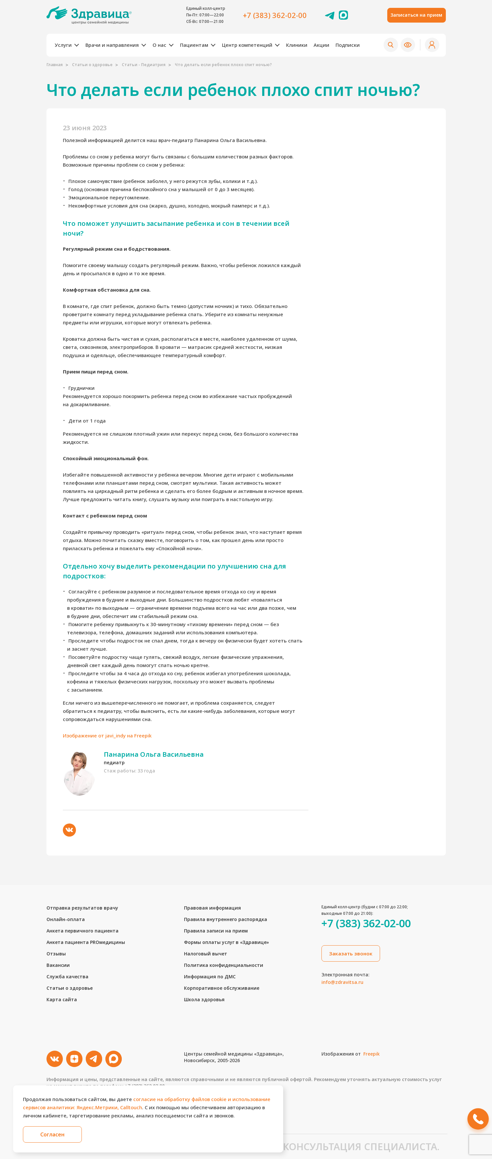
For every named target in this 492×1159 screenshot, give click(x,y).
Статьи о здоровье (92, 64)
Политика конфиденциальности (223, 965)
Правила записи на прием (216, 931)
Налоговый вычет (205, 954)
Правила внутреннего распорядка (225, 919)
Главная (54, 64)
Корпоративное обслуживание (221, 988)
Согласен (52, 1134)
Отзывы (56, 954)
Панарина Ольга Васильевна (154, 754)
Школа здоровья (204, 999)
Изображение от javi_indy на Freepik (107, 735)
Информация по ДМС (210, 976)
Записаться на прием (416, 15)
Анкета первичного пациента (82, 931)
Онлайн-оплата (65, 919)
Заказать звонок (351, 953)
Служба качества (67, 976)
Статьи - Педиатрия (144, 64)
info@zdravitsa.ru (342, 982)
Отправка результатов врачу (82, 908)
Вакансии (58, 965)
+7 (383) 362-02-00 (275, 15)
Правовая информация (212, 908)
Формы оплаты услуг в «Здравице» (226, 942)
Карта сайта (61, 999)
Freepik (371, 1054)
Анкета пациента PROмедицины (85, 942)
